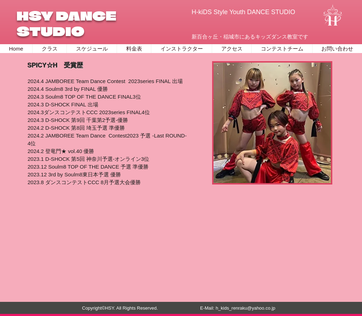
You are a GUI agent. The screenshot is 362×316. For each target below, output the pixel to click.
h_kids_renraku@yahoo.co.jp (245, 308)
